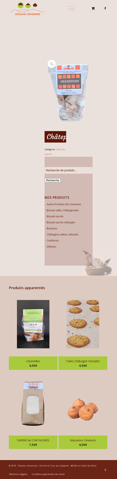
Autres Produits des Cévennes (64, 204)
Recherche (52, 180)
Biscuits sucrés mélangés (61, 222)
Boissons (52, 228)
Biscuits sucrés (55, 216)
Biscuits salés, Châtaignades (63, 210)
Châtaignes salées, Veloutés (62, 234)
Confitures (52, 240)
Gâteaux (51, 246)
